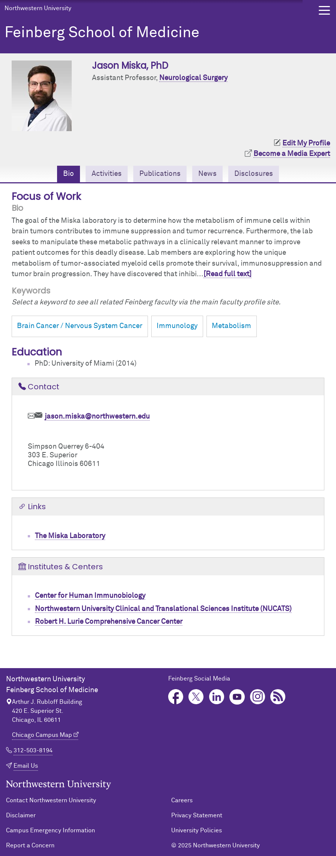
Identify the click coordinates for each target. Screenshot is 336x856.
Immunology (177, 326)
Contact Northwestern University (51, 800)
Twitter (196, 697)
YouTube (237, 697)
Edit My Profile (306, 143)
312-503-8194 (33, 750)
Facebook (176, 697)
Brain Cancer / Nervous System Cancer (79, 326)
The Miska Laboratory (70, 536)
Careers (182, 800)
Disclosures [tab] (253, 173)
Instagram (257, 697)
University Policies (196, 830)
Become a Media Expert (291, 153)
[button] (324, 10)
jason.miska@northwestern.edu (97, 416)
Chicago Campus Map (42, 735)
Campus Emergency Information (50, 830)
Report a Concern (30, 845)
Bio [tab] (68, 173)
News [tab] (207, 173)
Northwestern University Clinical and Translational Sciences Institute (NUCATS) (163, 609)
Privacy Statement (196, 815)
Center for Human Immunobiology (90, 595)
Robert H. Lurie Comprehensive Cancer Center (108, 621)
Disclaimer (21, 815)
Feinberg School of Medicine (102, 33)
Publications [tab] (160, 173)
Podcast (278, 697)
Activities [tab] (107, 173)
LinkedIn (217, 697)
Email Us (26, 766)
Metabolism (231, 326)
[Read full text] (227, 274)
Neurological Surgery (193, 78)
